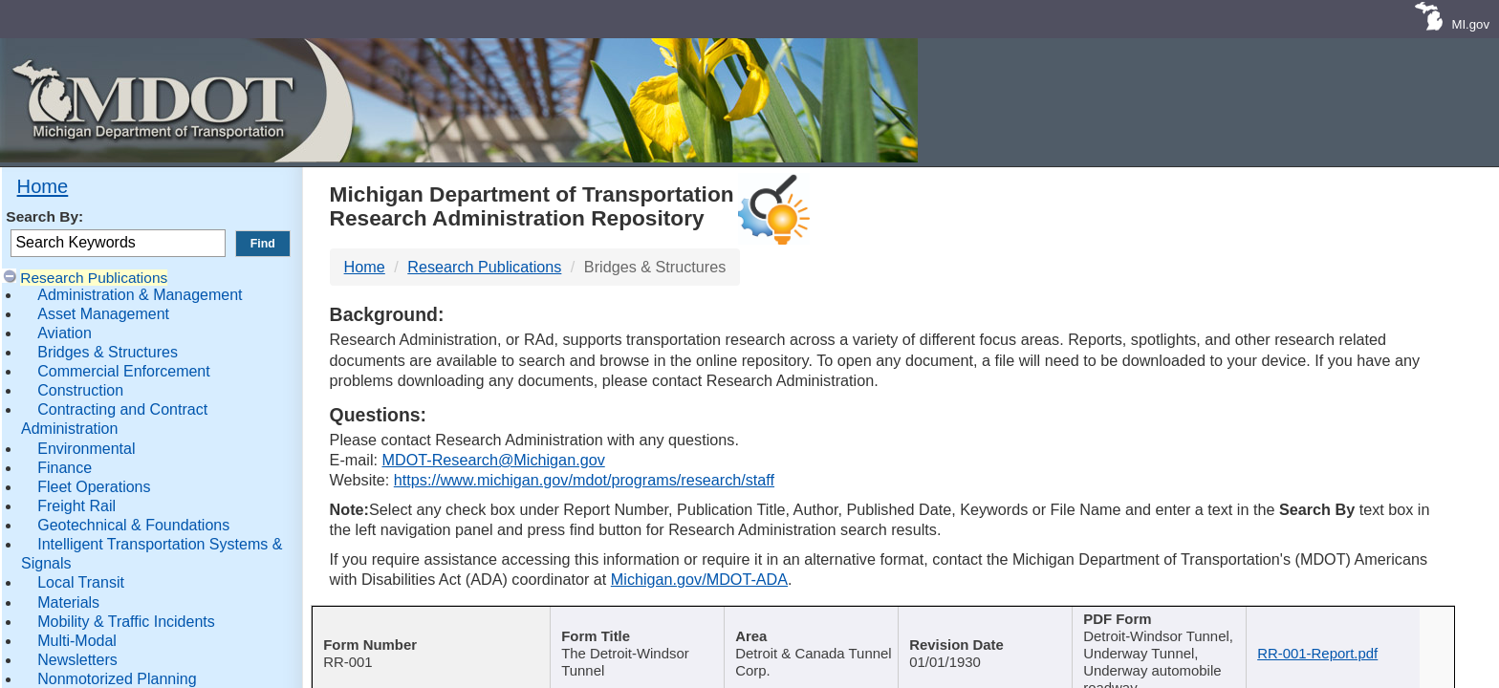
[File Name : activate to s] (1364, 632)
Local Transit (80, 582)
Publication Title (638, 621)
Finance (64, 468)
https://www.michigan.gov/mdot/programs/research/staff (584, 479)
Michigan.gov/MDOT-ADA (699, 579)
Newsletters (77, 660)
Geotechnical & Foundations (133, 525)
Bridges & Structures (107, 352)
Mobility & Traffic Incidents (126, 621)
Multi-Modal (77, 641)
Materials (68, 602)
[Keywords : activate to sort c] (1186, 632)
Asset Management (103, 314)
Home (43, 186)
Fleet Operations (93, 487)
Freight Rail (76, 506)
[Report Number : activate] (433, 632)
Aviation (64, 333)
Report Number (426, 621)
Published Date (998, 621)
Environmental (86, 449)
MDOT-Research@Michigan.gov (492, 459)
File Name (1359, 621)
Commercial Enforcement (123, 371)
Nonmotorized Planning (116, 679)
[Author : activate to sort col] (825, 632)
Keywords (1178, 621)
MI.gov (1470, 24)
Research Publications (93, 277)
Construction (80, 390)
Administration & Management (139, 295)
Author (817, 621)
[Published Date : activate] (1005, 632)
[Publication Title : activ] (644, 632)
